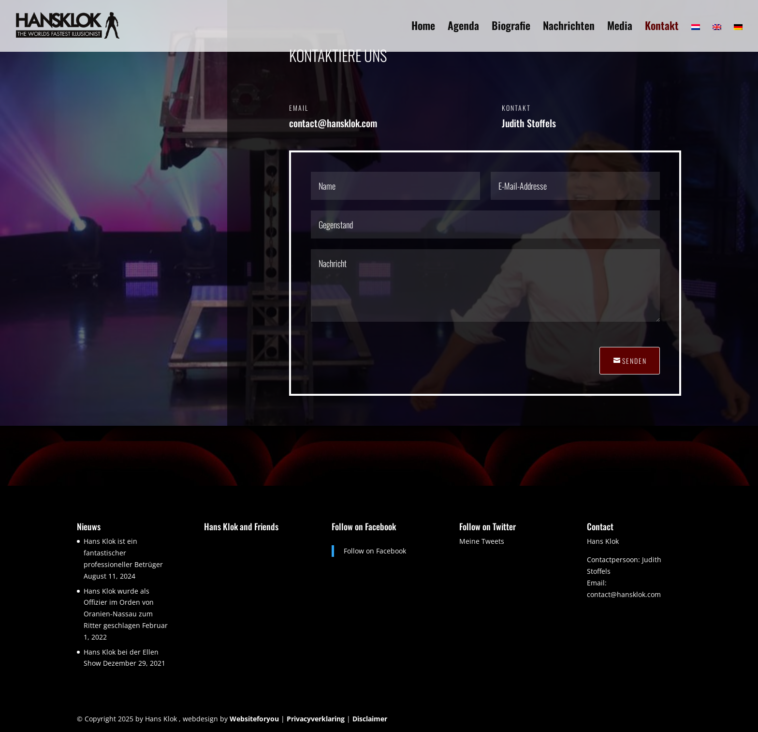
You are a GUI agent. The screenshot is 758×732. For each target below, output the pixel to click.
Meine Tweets (481, 541)
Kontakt (662, 27)
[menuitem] (695, 37)
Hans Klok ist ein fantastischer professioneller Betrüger (123, 553)
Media (619, 27)
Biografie (511, 27)
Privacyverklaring (316, 718)
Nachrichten (569, 27)
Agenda (463, 27)
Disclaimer (369, 718)
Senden (634, 361)
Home (423, 27)
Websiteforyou (254, 718)
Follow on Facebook (364, 526)
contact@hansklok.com (624, 594)
